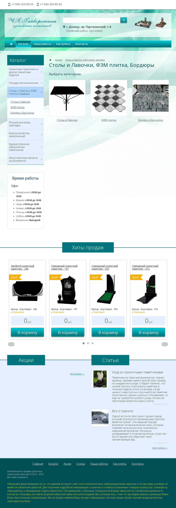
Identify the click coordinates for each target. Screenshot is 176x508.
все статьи (158, 447)
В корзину (27, 332)
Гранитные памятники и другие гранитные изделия (26, 72)
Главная (37, 464)
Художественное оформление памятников (26, 147)
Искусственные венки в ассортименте (26, 159)
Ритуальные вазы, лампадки (26, 124)
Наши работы (42, 44)
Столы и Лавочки (20, 102)
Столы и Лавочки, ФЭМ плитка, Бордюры (85, 59)
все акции (75, 373)
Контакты (81, 44)
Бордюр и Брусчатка (22, 112)
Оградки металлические (26, 83)
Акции (67, 464)
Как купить (63, 44)
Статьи (80, 464)
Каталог (23, 44)
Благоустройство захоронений (26, 134)
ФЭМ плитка (17, 107)
